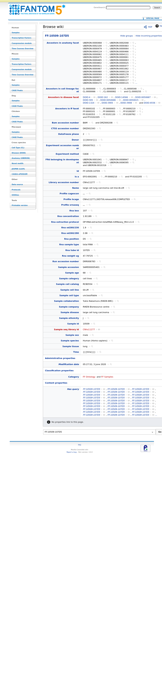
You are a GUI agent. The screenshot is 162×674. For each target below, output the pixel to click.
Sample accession (68, 267)
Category (73, 377)
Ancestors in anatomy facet (63, 43)
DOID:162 (103, 97)
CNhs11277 (89, 329)
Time (76, 352)
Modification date (68, 364)
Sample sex (72, 335)
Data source (17, 184)
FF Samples (107, 377)
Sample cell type (69, 295)
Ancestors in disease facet (63, 97)
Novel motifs (17, 163)
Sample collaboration (66, 301)
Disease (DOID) (19, 153)
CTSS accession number (65, 128)
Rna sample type (69, 244)
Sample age (72, 273)
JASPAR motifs (18, 169)
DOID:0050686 (108, 100)
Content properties (56, 383)
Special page (152, 18)
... (136, 83)
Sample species (70, 340)
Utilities (15, 195)
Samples (16, 33)
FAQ (79, 445)
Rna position (71, 239)
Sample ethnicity (69, 318)
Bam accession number (65, 122)
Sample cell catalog (67, 284)
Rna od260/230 (70, 227)
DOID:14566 (121, 97)
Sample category (69, 278)
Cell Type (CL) (18, 148)
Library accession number (64, 182)
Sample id (73, 323)
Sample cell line (69, 290)
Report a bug (71, 452)
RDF (150, 27)
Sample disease (70, 312)
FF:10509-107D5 (35, 7)
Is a (77, 176)
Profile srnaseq (70, 205)
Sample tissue (70, 346)
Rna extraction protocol (65, 222)
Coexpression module (22, 43)
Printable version (20, 205)
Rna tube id (72, 250)
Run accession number (65, 261)
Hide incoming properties (149, 36)
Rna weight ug (70, 256)
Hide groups (126, 36)
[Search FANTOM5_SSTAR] (128, 7)
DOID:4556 (149, 103)
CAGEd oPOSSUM (19, 174)
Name (75, 188)
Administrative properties (60, 358)
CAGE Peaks (17, 90)
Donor (75, 140)
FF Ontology (89, 377)
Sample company (69, 307)
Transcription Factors (21, 38)
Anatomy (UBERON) (21, 158)
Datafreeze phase (68, 134)
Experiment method (67, 154)
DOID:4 (86, 97)
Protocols (16, 190)
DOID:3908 (126, 103)
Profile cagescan (69, 193)
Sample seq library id (66, 329)
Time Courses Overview (22, 48)
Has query (73, 389)
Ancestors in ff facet (67, 108)
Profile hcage (71, 199)
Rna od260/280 (70, 233)
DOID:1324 (88, 103)
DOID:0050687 (143, 97)
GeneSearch (99, 7)
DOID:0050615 (131, 100)
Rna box (74, 210)
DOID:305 (88, 100)
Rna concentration (68, 216)
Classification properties (59, 370)
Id (78, 171)
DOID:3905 (107, 103)
